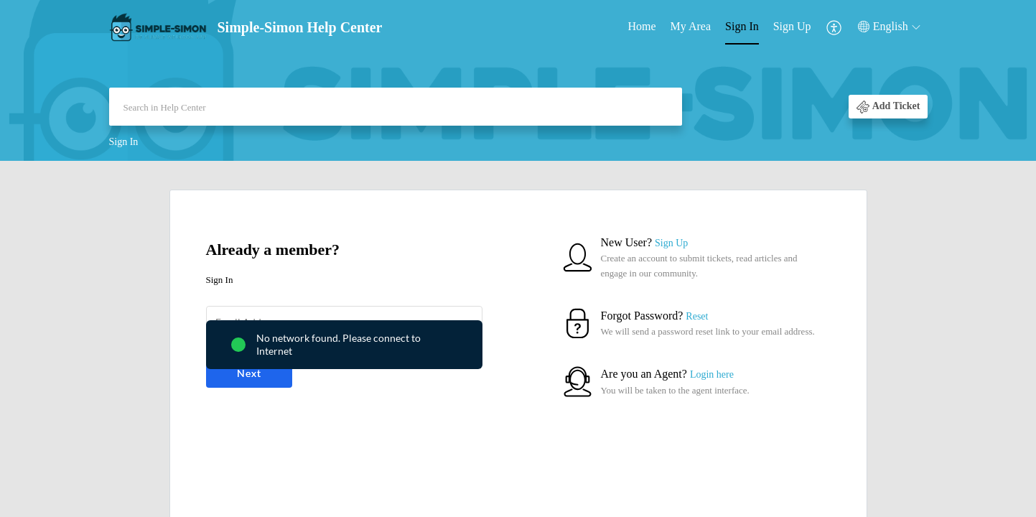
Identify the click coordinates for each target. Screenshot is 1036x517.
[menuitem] (642, 27)
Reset (697, 316)
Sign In (742, 26)
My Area (691, 26)
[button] (834, 27)
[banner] (518, 80)
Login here (712, 374)
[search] (395, 107)
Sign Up (792, 26)
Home (642, 26)
